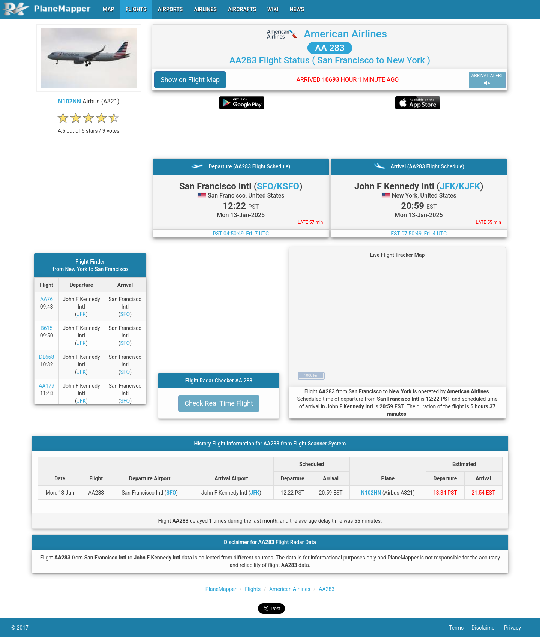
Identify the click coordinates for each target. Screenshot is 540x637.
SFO (125, 314)
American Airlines (345, 34)
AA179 (46, 386)
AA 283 (330, 48)
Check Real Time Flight (218, 403)
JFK (81, 314)
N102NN (69, 101)
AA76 (46, 299)
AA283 (326, 589)
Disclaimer (487, 628)
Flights (253, 589)
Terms (460, 628)
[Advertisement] (330, 134)
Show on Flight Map (190, 80)
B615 (46, 328)
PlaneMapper (221, 589)
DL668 (46, 357)
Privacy (516, 628)
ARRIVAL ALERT (487, 79)
